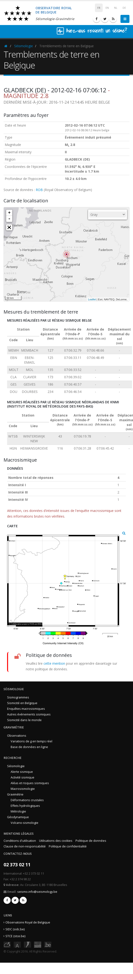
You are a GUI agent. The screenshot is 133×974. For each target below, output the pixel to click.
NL (115, 7)
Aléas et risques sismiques (30, 783)
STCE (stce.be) (15, 936)
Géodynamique (18, 817)
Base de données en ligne (29, 747)
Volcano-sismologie (24, 823)
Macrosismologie (23, 789)
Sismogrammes (18, 697)
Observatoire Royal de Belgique (27, 922)
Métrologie (18, 811)
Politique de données (90, 841)
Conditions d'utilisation (20, 841)
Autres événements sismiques (29, 714)
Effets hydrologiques (25, 806)
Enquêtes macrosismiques (26, 709)
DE (124, 7)
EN (107, 7)
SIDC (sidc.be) (15, 929)
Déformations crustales (27, 800)
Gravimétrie (15, 794)
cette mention (54, 663)
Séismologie (23, 46)
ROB (39, 189)
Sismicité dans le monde (24, 720)
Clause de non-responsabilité (25, 846)
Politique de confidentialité (68, 846)
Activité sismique (22, 777)
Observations (16, 736)
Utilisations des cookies (55, 841)
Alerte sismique (22, 772)
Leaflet (92, 299)
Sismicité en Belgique (22, 703)
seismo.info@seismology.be (37, 892)
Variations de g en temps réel (31, 741)
